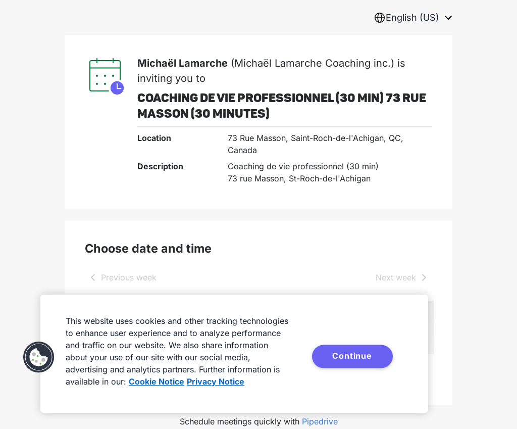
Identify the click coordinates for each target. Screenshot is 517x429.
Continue (352, 356)
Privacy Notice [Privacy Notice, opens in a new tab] (215, 381)
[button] (39, 357)
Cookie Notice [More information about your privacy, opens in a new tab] (156, 381)
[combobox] (413, 17)
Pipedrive (320, 421)
